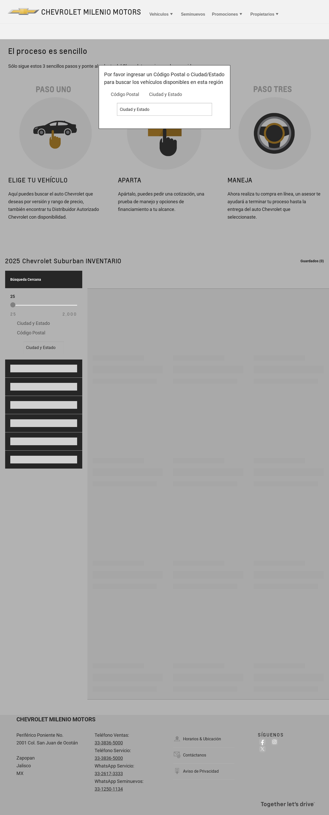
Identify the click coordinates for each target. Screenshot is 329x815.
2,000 (69, 314)
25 (13, 314)
